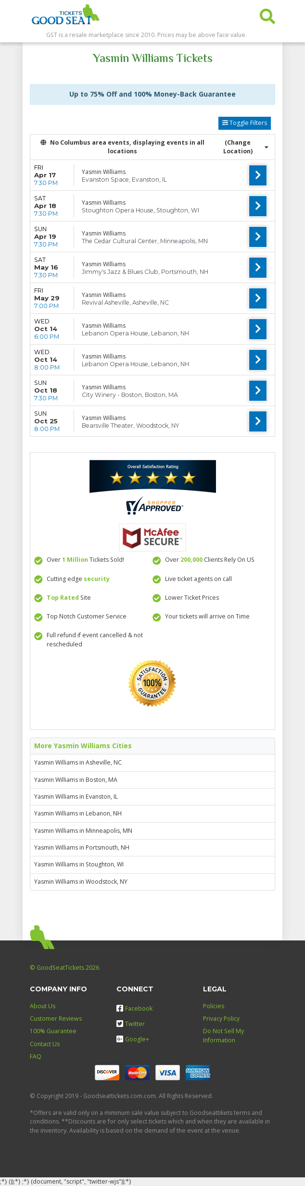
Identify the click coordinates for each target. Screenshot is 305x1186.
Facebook (134, 1008)
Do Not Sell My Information (223, 1035)
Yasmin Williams (104, 172)
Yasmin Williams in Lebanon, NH (78, 813)
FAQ (35, 1056)
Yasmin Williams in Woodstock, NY (80, 881)
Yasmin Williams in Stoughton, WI (79, 864)
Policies (213, 1006)
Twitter (130, 1024)
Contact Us (45, 1044)
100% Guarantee (53, 1031)
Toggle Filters (244, 123)
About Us (42, 1006)
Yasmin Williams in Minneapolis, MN (83, 831)
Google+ (132, 1039)
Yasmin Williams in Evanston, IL (76, 796)
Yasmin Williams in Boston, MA (75, 780)
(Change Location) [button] (245, 146)
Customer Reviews (56, 1018)
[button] (267, 14)
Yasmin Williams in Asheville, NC (78, 762)
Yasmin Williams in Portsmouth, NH (81, 847)
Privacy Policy (221, 1018)
